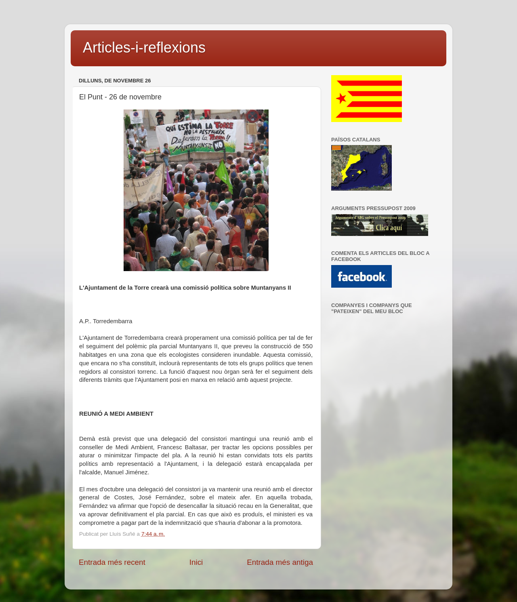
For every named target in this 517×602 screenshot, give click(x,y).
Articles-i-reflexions (144, 47)
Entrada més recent (112, 562)
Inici (196, 562)
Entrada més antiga (280, 562)
